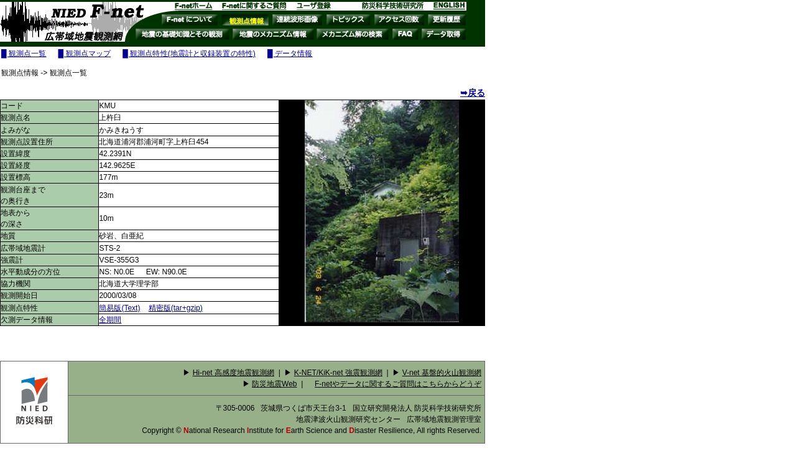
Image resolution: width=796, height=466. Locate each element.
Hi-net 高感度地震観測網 (233, 372)
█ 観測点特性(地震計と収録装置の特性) (189, 53)
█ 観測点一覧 (24, 53)
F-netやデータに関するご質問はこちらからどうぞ (398, 384)
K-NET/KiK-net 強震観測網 (338, 372)
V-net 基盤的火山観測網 (441, 372)
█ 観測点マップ (84, 53)
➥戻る (472, 93)
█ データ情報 (290, 53)
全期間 (110, 319)
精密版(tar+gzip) (176, 308)
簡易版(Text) (119, 308)
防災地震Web (274, 384)
